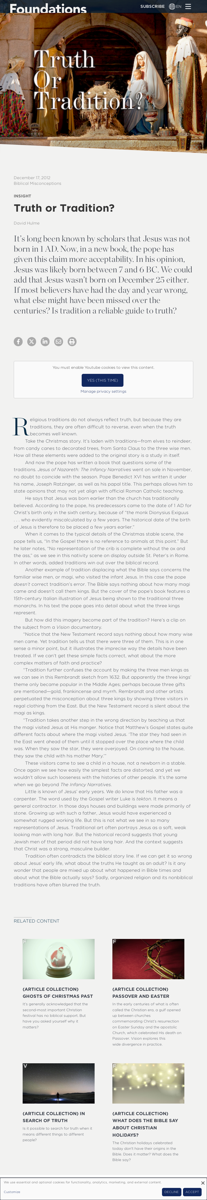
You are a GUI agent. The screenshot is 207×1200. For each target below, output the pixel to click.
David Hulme (27, 223)
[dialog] (103, 1189)
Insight (22, 196)
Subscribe (152, 6)
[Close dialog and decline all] (203, 1181)
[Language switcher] (172, 6)
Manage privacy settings (103, 391)
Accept (192, 1192)
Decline (171, 1192)
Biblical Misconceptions (37, 183)
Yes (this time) (102, 380)
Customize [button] (12, 1192)
